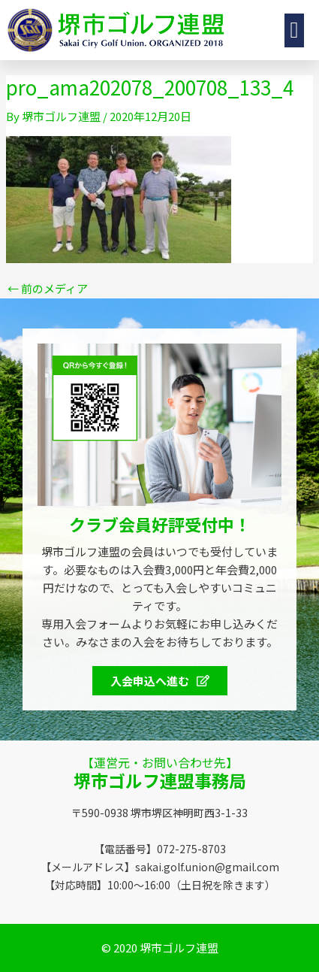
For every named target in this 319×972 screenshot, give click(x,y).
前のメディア (48, 288)
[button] (294, 30)
